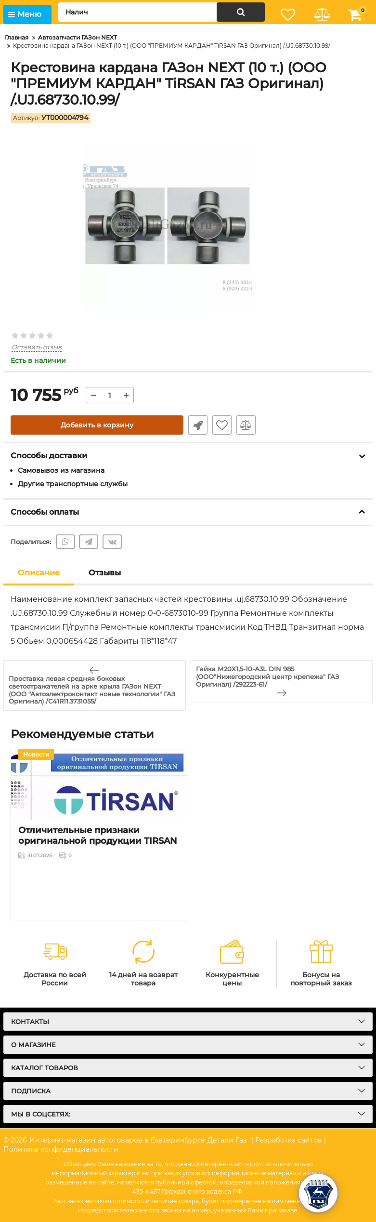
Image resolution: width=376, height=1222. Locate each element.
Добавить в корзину (97, 425)
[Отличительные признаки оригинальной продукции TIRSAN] (99, 784)
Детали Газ (226, 1140)
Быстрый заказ (197, 425)
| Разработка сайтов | (288, 1140)
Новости (36, 754)
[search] (161, 12)
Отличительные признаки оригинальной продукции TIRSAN (97, 835)
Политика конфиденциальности (60, 1149)
